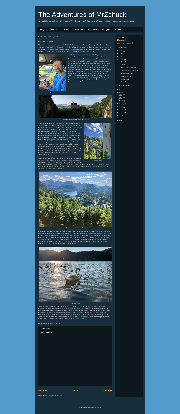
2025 (121, 53)
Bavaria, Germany (127, 76)
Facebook (92, 30)
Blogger (98, 407)
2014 (121, 107)
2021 (121, 89)
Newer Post (43, 390)
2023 (121, 59)
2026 (121, 51)
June (123, 62)
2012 (121, 109)
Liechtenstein (125, 79)
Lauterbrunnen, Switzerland (130, 70)
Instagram (78, 30)
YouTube (53, 30)
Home (75, 390)
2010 (121, 115)
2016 (121, 101)
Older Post (107, 390)
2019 (121, 95)
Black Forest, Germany (128, 67)
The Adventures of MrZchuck (82, 14)
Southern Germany (127, 73)
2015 (121, 104)
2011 (121, 112)
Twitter (66, 30)
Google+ (106, 30)
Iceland (123, 64)
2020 (121, 92)
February (124, 85)
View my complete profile (125, 43)
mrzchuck (122, 40)
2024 (121, 56)
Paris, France (125, 82)
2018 (121, 98)
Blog (42, 30)
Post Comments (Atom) (55, 395)
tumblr (118, 30)
